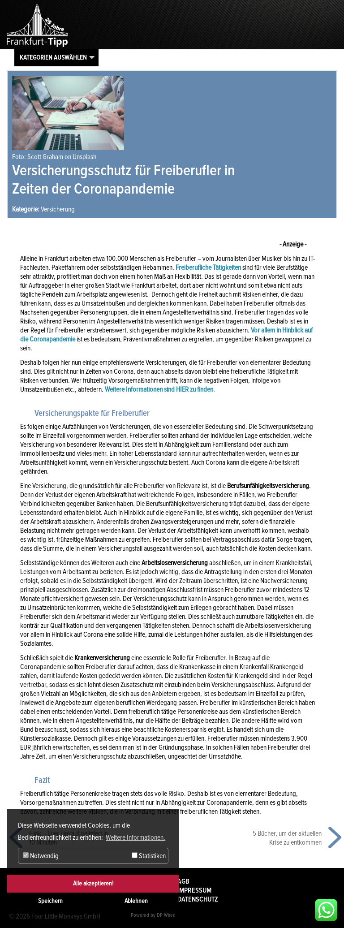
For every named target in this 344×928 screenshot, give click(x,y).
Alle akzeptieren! (93, 883)
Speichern (50, 901)
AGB (183, 881)
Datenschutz (197, 899)
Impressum (194, 890)
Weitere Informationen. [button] (135, 837)
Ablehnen (136, 901)
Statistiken (149, 855)
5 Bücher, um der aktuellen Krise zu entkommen (287, 838)
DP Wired (166, 915)
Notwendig (41, 855)
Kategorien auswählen (53, 57)
